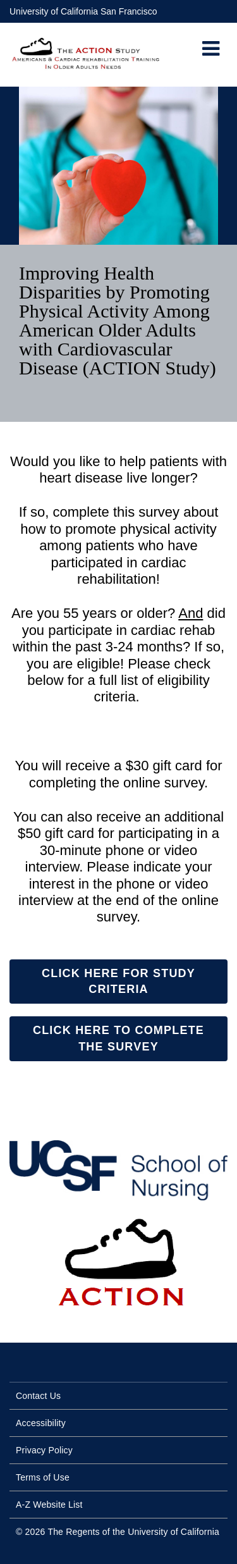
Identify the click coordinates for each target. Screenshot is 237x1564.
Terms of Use (43, 1477)
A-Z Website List (49, 1504)
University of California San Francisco (83, 11)
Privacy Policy (44, 1450)
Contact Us (38, 1396)
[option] (118, 254)
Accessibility (41, 1423)
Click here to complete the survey (118, 1038)
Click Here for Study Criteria (118, 981)
